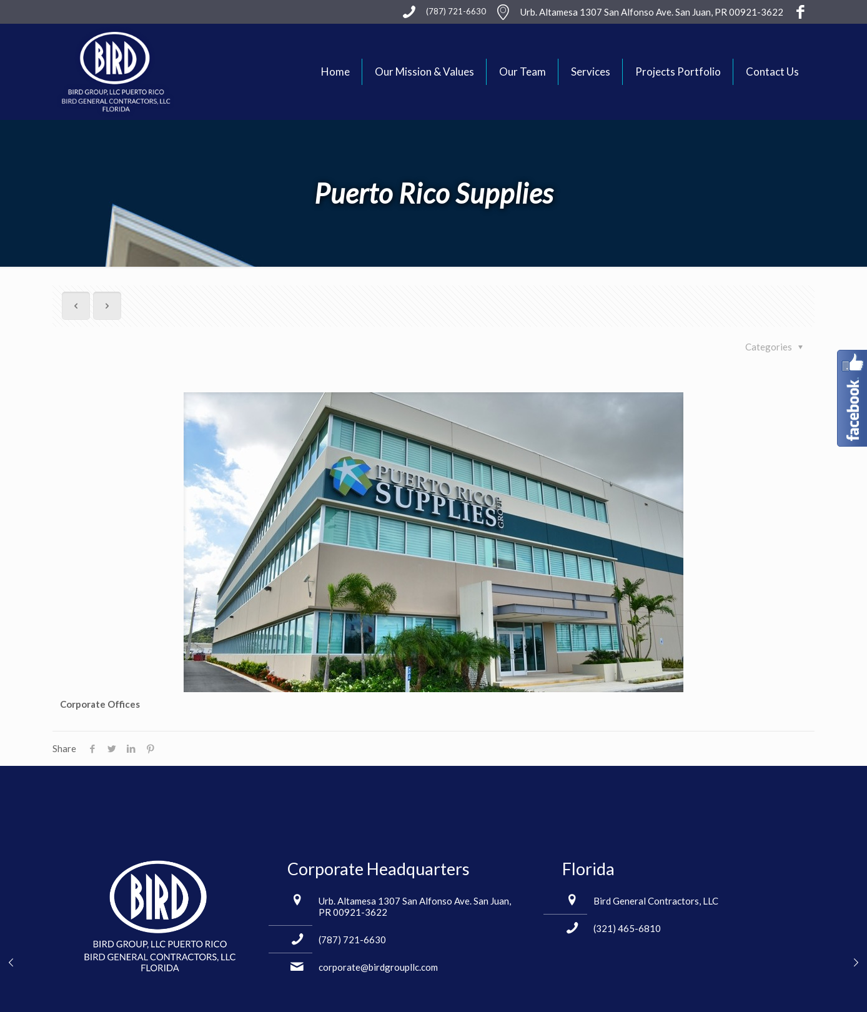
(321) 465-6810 (627, 928)
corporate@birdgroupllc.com (378, 967)
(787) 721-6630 (352, 939)
